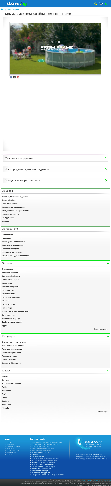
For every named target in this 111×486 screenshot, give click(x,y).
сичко (43, 464)
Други (4, 325)
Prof (3, 394)
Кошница (10, 448)
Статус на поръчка (13, 450)
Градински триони (10, 356)
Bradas (5, 376)
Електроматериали (10, 287)
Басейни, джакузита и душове (15, 196)
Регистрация (11, 452)
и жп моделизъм (43, 462)
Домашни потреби (10, 272)
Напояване (6, 238)
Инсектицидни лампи (11, 352)
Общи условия (86, 480)
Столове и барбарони (11, 276)
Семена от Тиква (9, 359)
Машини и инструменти (12, 252)
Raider (4, 387)
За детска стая (8, 290)
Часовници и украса (10, 279)
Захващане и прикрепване (13, 241)
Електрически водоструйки (14, 342)
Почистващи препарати (40, 446)
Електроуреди (8, 269)
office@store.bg (101, 458)
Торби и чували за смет (12, 322)
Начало (9, 442)
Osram (4, 397)
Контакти (10, 444)
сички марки (102, 412)
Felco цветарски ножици (12, 349)
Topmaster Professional (11, 383)
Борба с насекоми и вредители (15, 311)
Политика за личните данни (101, 480)
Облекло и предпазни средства (15, 256)
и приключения (41, 469)
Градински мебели (10, 203)
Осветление (7, 283)
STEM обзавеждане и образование (44, 460)
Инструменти (8, 218)
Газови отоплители (10, 214)
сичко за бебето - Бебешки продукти (45, 458)
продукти (40, 452)
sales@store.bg (99, 456)
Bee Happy (6, 390)
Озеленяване (7, 234)
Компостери (7, 308)
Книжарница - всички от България (47, 442)
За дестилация (8, 304)
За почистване (8, 315)
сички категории (101, 329)
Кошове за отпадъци (11, 318)
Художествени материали (41, 450)
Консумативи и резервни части (15, 211)
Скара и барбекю (9, 200)
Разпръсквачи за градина (13, 345)
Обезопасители (8, 294)
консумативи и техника (43, 448)
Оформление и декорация (13, 207)
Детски (38, 456)
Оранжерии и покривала (12, 245)
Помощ (9, 454)
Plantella (5, 408)
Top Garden (6, 404)
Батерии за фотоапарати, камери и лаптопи (48, 475)
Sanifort (5, 380)
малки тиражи (44, 467)
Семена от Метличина (11, 363)
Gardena (5, 401)
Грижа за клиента (13, 446)
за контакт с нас (95, 454)
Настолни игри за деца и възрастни (45, 444)
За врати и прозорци (11, 297)
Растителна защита (10, 249)
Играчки (5, 221)
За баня (5, 301)
